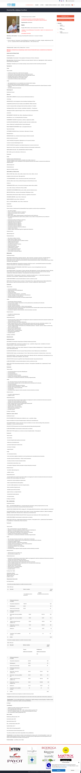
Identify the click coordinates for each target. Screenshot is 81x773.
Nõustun (58, 770)
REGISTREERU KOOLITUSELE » (65, 19)
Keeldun (72, 770)
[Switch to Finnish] (63, 1)
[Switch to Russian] (61, 1)
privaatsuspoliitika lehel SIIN (64, 765)
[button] (78, 762)
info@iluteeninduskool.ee (64, 32)
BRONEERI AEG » (65, 16)
